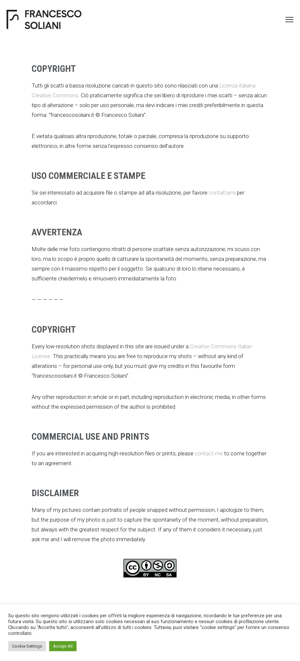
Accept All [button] (63, 646)
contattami (222, 192)
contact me (209, 453)
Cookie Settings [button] (27, 646)
